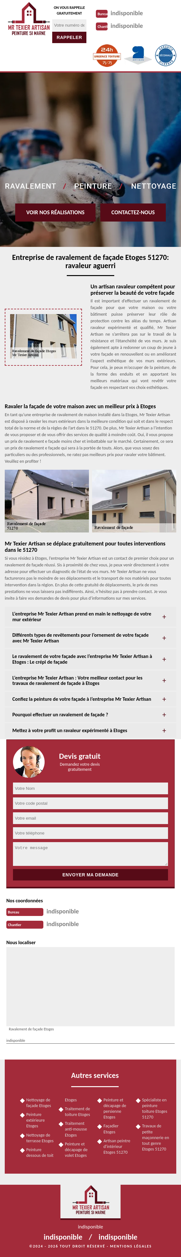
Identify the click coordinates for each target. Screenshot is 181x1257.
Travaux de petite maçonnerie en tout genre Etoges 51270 (155, 1137)
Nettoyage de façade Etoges (38, 1102)
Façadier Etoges (111, 1128)
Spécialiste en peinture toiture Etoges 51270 (154, 1108)
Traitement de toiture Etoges (77, 1111)
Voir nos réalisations (55, 212)
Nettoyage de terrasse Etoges (39, 1138)
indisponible (127, 13)
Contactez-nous (133, 212)
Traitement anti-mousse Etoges (76, 1129)
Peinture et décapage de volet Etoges (76, 1149)
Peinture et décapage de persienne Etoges (114, 1108)
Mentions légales (131, 1246)
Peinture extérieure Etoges (35, 1120)
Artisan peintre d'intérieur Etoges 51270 (116, 1146)
